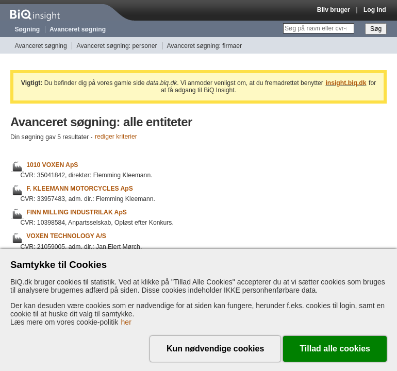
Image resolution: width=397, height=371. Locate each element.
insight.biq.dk (345, 83)
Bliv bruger (333, 9)
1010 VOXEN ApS (52, 164)
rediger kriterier (116, 137)
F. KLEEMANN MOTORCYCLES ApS (79, 188)
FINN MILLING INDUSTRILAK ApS (76, 212)
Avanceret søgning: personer (117, 45)
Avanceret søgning (77, 29)
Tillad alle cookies (335, 348)
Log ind (374, 9)
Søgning (27, 29)
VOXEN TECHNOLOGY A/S (66, 236)
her (126, 322)
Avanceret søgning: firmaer (204, 45)
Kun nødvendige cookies (215, 348)
